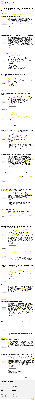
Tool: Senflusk (13, 66)
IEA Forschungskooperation (5, 394)
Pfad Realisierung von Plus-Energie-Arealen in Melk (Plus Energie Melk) (17, 35)
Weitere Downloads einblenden (12, 69)
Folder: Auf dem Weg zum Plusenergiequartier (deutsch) (19, 257)
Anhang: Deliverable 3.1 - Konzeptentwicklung (17, 203)
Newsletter (14, 394)
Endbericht (12, 29)
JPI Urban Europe (3, 395)
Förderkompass (14, 396)
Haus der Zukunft (3, 393)
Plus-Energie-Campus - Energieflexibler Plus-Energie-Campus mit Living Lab (16, 154)
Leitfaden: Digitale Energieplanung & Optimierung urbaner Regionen (20, 30)
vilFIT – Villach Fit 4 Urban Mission (8, 209)
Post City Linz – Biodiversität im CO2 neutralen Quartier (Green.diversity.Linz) (16, 354)
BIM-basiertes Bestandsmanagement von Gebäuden (11, 301)
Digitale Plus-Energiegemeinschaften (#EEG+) (10, 339)
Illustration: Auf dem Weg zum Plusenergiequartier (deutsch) (20, 259)
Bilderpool (13, 393)
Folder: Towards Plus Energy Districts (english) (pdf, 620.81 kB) (20, 258)
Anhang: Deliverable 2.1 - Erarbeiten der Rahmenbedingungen (20, 202)
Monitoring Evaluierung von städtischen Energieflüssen (13, 53)
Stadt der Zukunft (3, 396)
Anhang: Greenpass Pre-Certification (16, 371)
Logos (13, 395)
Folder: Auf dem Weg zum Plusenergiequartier (10, 249)
